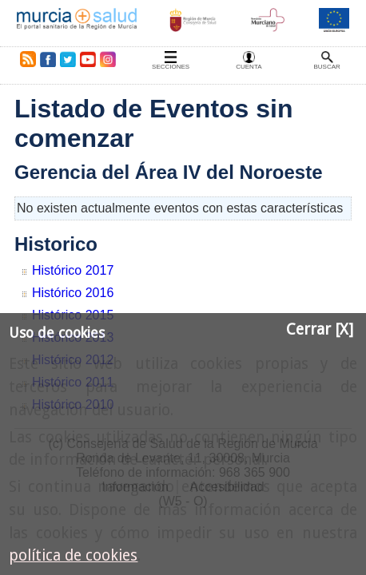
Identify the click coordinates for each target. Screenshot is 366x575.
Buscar (326, 66)
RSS (25, 59)
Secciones (170, 66)
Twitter (68, 59)
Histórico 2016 (72, 292)
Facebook (47, 59)
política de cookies (73, 555)
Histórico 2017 (72, 270)
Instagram (107, 59)
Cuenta (248, 66)
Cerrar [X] (319, 329)
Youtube (87, 59)
